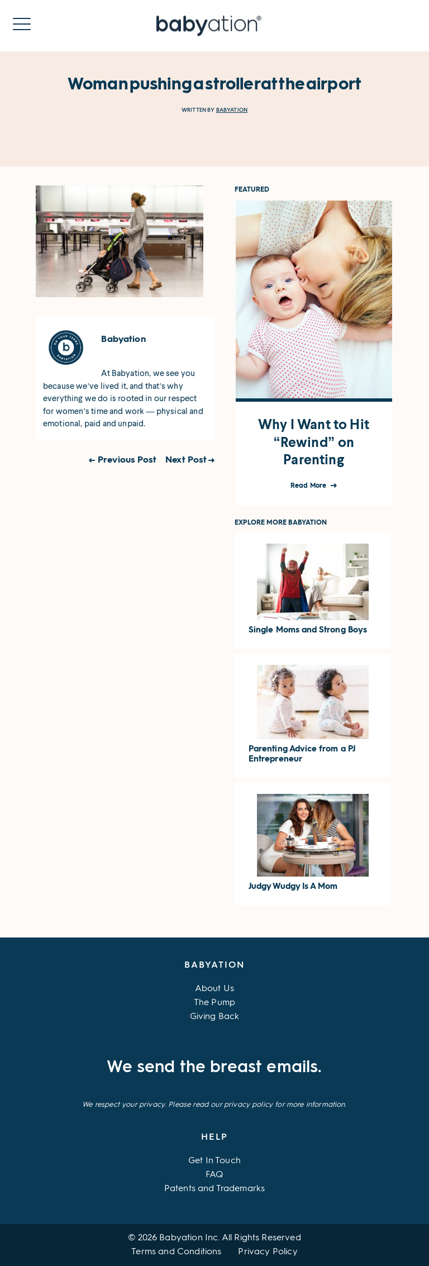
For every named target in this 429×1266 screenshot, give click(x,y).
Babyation (231, 109)
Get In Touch (214, 1160)
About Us (214, 988)
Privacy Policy (267, 1252)
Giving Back (215, 1016)
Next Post (186, 460)
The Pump (214, 1002)
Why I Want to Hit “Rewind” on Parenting (313, 442)
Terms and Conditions (176, 1252)
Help (214, 1137)
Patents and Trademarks (214, 1188)
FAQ (214, 1174)
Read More (309, 486)
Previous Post (127, 460)
